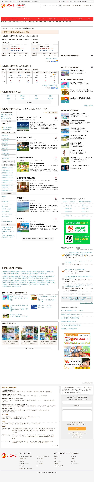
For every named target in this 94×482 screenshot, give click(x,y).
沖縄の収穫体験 (35, 396)
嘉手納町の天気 (23, 276)
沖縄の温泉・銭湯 (6, 410)
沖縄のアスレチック (38, 400)
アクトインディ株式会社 (72, 453)
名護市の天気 (5, 145)
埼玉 (26, 21)
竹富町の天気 (35, 278)
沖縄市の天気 (5, 150)
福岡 (70, 21)
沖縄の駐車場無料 (28, 400)
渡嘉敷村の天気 (41, 282)
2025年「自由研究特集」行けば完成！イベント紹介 (8, 236)
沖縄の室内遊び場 (17, 406)
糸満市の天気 (5, 148)
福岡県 (70, 298)
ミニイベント (5, 219)
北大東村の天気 (34, 284)
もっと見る (54, 445)
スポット (5, 19)
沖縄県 (82, 299)
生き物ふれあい (5, 201)
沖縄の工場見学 (5, 396)
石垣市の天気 (5, 140)
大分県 (89, 298)
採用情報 (56, 463)
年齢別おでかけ (53, 19)
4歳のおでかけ (68, 208)
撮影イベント (5, 206)
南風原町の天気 (7, 278)
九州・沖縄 (65, 21)
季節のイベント (5, 211)
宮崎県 (72, 299)
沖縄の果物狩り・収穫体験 (8, 411)
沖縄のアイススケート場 (25, 410)
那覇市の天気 (5, 135)
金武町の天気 (14, 276)
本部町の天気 (6, 276)
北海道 (9, 21)
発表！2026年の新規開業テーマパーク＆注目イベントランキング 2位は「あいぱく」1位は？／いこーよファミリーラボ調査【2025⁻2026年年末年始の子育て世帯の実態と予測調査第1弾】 (33, 436)
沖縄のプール (43, 391)
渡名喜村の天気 (15, 284)
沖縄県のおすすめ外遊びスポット (70, 328)
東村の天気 (23, 280)
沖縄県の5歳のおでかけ (7, 180)
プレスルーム (40, 461)
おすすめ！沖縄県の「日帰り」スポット (72, 310)
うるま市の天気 (5, 155)
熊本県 (84, 298)
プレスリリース (74, 463)
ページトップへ (87, 383)
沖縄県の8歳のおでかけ (7, 187)
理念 (55, 458)
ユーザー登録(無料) (82, 1)
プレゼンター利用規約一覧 (43, 456)
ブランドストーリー (76, 456)
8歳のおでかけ (68, 215)
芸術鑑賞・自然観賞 (6, 209)
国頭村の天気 (6, 280)
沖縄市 (36, 98)
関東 (14, 21)
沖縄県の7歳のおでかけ (7, 185)
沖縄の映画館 (26, 406)
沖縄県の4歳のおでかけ (7, 177)
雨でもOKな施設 (53, 112)
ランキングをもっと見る (86, 303)
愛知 (33, 21)
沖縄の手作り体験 (14, 396)
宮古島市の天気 (5, 158)
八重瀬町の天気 (26, 278)
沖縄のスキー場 (15, 410)
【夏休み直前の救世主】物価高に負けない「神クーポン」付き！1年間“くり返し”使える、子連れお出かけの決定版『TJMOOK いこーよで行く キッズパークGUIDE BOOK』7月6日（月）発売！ (33, 430)
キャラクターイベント (7, 221)
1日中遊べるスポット (88, 5)
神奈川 (20, 21)
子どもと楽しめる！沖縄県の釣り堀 (71, 325)
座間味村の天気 (51, 282)
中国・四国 (58, 21)
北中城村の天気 (23, 282)
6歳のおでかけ (68, 211)
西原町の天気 (40, 276)
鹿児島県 (77, 299)
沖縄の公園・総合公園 (49, 400)
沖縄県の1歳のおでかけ (7, 170)
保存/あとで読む (71, 1)
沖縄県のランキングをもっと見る (77, 294)
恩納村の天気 (40, 280)
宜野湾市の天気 (5, 138)
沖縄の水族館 (52, 406)
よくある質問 (40, 458)
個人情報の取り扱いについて (77, 422)
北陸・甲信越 (39, 21)
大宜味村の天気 (15, 280)
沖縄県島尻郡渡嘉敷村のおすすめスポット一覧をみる (37, 238)
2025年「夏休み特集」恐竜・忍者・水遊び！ (7, 228)
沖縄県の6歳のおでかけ (7, 182)
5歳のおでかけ (85, 208)
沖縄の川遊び (5, 401)
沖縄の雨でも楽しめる (7, 406)
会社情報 (73, 461)
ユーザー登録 (5, 423)
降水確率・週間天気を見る (49, 85)
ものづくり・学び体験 (7, 214)
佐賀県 (75, 298)
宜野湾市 (22, 96)
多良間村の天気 (16, 286)
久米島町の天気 (16, 278)
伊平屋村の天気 (44, 284)
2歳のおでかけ (68, 205)
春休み (64, 5)
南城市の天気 (43, 273)
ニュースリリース (24, 463)
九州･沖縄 (65, 298)
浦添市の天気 (5, 143)
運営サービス (57, 461)
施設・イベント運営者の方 (26, 456)
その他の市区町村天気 (8, 161)
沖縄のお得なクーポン (7, 400)
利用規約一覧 (23, 458)
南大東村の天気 (24, 284)
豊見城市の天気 (5, 153)
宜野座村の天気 (50, 280)
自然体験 (4, 196)
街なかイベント (5, 216)
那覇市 (8, 96)
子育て (80, 19)
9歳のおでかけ (85, 215)
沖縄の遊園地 (5, 391)
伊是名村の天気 (7, 286)
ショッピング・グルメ (7, 204)
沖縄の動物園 (12, 391)
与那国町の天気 (44, 278)
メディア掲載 (40, 463)
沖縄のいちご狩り (45, 410)
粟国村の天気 (6, 284)
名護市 (8, 98)
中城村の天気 (32, 282)
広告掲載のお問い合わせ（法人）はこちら (77, 424)
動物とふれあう (78, 5)
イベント (13, 19)
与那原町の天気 (50, 276)
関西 (45, 21)
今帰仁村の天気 (32, 280)
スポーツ (4, 199)
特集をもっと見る (88, 105)
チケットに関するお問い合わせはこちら (77, 433)
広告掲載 (22, 461)
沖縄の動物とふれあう (25, 396)
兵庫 (53, 21)
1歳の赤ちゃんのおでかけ (85, 201)
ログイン (91, 1)
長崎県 (80, 298)
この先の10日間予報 (51, 58)
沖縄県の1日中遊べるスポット (69, 321)
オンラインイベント (26, 19)
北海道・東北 (4, 21)
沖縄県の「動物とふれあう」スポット (71, 314)
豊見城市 (50, 98)
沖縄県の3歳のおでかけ (7, 175)
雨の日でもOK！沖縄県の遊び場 (70, 318)
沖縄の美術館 (45, 406)
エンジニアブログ (58, 466)
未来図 (72, 458)
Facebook (22, 466)
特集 (89, 19)
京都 (50, 21)
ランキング (41, 19)
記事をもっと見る (29, 348)
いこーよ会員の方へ (77, 437)
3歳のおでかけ (85, 205)
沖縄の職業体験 (43, 396)
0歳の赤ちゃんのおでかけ (69, 201)
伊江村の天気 (6, 282)
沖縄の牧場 (36, 391)
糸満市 (22, 98)
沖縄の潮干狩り (36, 410)
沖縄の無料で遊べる (18, 400)
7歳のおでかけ (85, 211)
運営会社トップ (58, 456)
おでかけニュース (68, 19)
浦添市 (50, 96)
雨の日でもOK (70, 5)
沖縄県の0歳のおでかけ (7, 167)
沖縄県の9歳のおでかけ (7, 190)
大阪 (47, 21)
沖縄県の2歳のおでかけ (7, 172)
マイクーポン (61, 1)
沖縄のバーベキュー (21, 391)
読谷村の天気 (14, 282)
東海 (30, 21)
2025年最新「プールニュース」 (8, 232)
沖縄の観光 (49, 391)
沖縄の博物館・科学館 (35, 406)
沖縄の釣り (29, 391)
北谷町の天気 (32, 276)
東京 (17, 21)
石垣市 (36, 96)
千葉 (23, 21)
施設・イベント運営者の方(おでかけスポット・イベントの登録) (25, 423)
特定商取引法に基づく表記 (26, 468)
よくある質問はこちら (77, 435)
